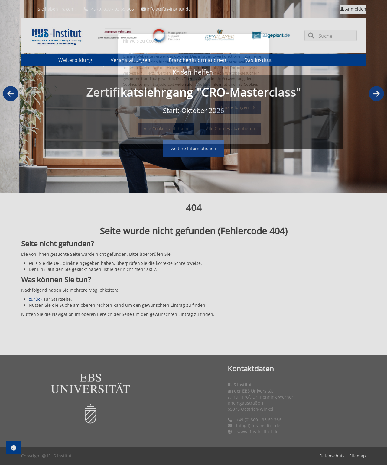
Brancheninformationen (197, 60)
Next (376, 93)
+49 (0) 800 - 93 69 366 (109, 9)
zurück (35, 299)
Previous (10, 93)
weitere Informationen (193, 148)
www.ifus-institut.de (257, 432)
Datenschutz (332, 456)
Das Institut (258, 60)
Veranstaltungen (131, 60)
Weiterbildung (75, 60)
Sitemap (357, 456)
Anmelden (353, 9)
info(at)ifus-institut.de (166, 9)
